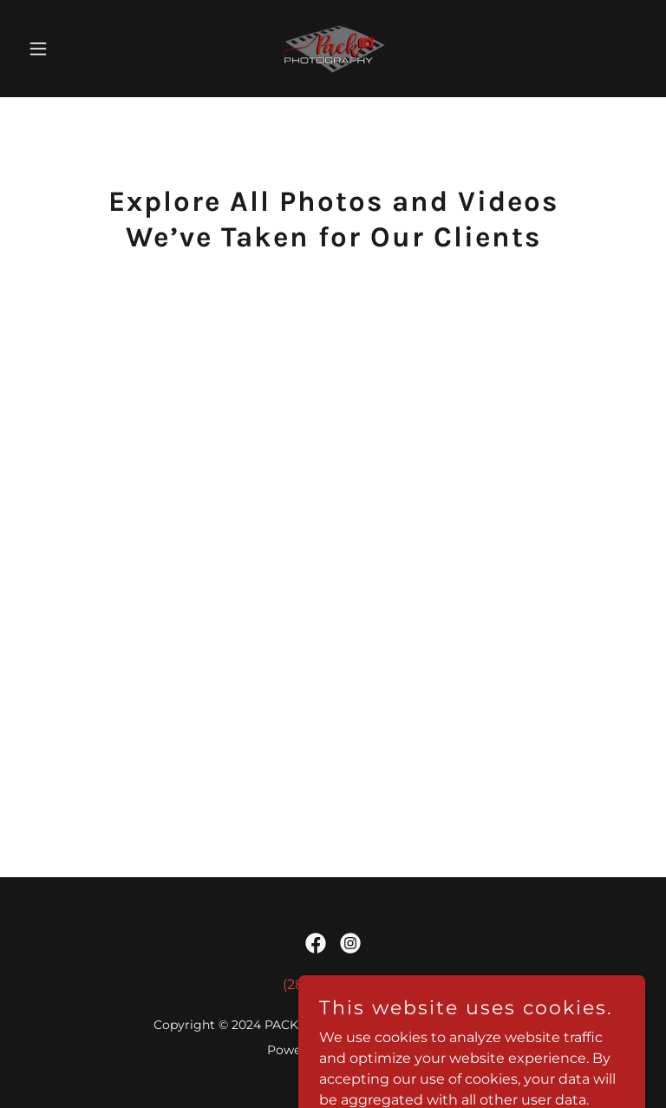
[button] (67, 48)
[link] (333, 48)
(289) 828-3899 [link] (333, 984)
